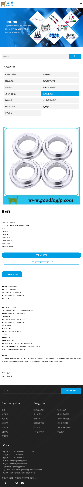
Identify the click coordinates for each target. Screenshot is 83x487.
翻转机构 (8, 100)
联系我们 (5, 436)
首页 (3, 410)
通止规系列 (9, 81)
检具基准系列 (48, 94)
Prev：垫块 (6, 372)
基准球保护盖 (10, 94)
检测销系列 (47, 74)
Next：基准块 (7, 376)
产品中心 (5, 418)
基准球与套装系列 (49, 87)
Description (12, 274)
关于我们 (5, 414)
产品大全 (8, 113)
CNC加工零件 (10, 106)
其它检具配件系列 (49, 100)
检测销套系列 (10, 74)
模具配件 (46, 106)
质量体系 (5, 427)
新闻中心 (5, 432)
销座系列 (8, 87)
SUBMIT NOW (71, 391)
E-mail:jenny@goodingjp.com (41, 262)
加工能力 (5, 423)
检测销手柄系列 (49, 81)
